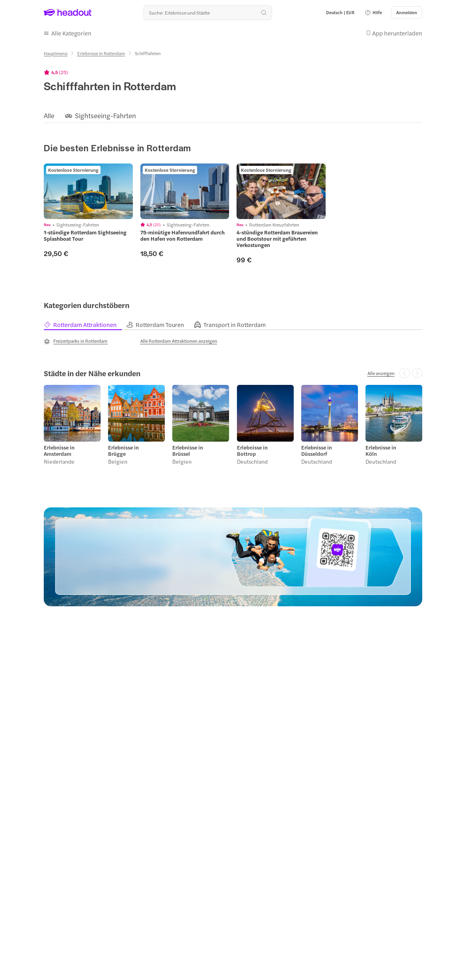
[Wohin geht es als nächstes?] (208, 13)
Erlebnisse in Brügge (123, 450)
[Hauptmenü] (55, 53)
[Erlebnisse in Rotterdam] (101, 53)
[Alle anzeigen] (381, 373)
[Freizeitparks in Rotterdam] (76, 341)
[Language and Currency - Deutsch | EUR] (340, 12)
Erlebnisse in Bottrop (252, 450)
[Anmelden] (406, 12)
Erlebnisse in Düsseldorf (316, 450)
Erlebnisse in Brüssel (187, 450)
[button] (373, 12)
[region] (233, 116)
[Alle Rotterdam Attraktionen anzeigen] (178, 341)
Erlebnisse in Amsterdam (59, 450)
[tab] (85, 324)
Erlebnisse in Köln (380, 450)
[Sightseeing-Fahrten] (105, 115)
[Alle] (49, 115)
